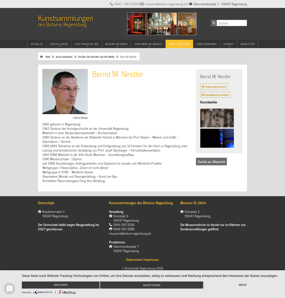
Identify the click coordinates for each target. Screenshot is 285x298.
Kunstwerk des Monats (148, 44)
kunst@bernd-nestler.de (217, 95)
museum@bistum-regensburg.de (166, 4)
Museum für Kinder (116, 44)
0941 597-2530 (124, 224)
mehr (242, 285)
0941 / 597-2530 (126, 4)
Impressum (151, 259)
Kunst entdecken (179, 44)
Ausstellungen (59, 44)
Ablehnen (60, 285)
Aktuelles (37, 44)
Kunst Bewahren (206, 44)
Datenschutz (134, 259)
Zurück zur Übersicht (211, 161)
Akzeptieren (151, 285)
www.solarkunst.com (216, 86)
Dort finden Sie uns (86, 44)
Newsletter (247, 44)
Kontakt (229, 44)
